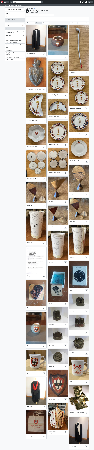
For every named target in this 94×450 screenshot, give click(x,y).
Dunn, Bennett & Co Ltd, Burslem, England (15, 31)
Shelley (15, 48)
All (6, 16)
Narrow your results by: (15, 9)
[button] (80, 2)
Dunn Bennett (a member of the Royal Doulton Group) (15, 41)
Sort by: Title (73, 22)
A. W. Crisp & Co (15, 60)
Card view (39, 22)
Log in (90, 2)
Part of (8, 13)
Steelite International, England (15, 45)
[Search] (27, 2)
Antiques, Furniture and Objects (15, 20)
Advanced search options (35, 19)
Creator (8, 25)
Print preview (30, 22)
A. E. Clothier (15, 50)
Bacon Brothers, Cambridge (15, 57)
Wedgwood (15, 35)
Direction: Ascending (83, 22)
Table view (46, 22)
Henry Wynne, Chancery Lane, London (15, 53)
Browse (6, 2)
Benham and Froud (15, 38)
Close (34, 8)
